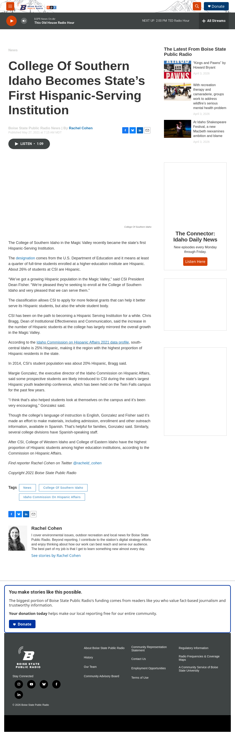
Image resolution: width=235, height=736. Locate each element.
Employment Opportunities (148, 668)
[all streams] (214, 21)
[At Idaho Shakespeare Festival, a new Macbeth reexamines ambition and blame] (177, 129)
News (13, 50)
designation (25, 258)
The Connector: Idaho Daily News (195, 236)
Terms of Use (140, 677)
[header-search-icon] (197, 6)
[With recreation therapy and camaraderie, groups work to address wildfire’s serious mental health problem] (177, 92)
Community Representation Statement (149, 649)
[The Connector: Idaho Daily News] (195, 193)
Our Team (90, 666)
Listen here (195, 261)
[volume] (24, 21)
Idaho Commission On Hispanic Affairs (52, 497)
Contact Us (138, 659)
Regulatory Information (193, 648)
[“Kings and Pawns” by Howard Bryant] (177, 70)
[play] (11, 21)
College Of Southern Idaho (63, 487)
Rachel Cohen (81, 128)
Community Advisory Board (101, 676)
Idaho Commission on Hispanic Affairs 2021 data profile (83, 342)
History (88, 657)
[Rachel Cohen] (17, 538)
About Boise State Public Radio (104, 648)
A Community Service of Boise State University (198, 669)
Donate (218, 6)
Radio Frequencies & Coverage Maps (199, 658)
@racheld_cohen (87, 463)
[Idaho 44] (195, 304)
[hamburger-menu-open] (10, 6)
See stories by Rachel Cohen (56, 555)
